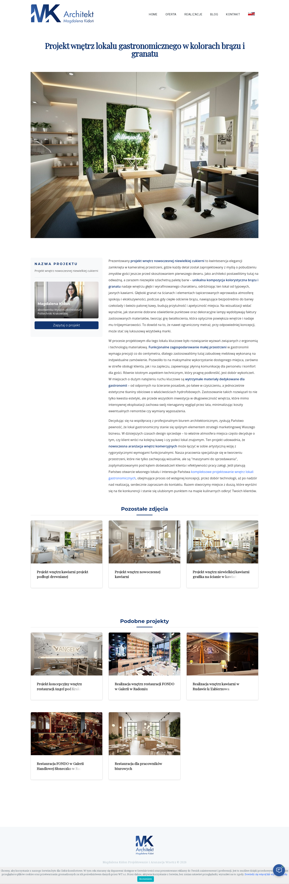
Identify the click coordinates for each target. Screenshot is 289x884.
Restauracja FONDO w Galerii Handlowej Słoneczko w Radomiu (63, 766)
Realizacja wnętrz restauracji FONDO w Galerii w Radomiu (144, 686)
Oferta (170, 14)
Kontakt (233, 14)
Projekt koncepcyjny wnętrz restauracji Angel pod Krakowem (63, 686)
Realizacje (193, 14)
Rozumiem (145, 879)
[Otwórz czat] (279, 870)
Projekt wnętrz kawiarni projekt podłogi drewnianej (62, 574)
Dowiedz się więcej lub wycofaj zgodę (266, 874)
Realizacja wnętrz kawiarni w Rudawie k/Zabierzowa (216, 686)
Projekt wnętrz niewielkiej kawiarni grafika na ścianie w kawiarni (221, 574)
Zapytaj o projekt (66, 325)
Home (153, 14)
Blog (214, 14)
